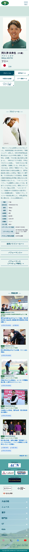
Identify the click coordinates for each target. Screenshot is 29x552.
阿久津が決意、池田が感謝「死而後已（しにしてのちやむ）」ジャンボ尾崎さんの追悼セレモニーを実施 (14, 442)
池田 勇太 (14, 447)
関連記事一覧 (23, 455)
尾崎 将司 (5, 447)
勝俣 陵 (16, 325)
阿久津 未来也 (7, 325)
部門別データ (22, 73)
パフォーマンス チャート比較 (7, 84)
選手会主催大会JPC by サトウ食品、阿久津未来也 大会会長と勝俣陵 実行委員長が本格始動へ (14, 320)
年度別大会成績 (7, 78)
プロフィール (7, 73)
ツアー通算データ (22, 78)
